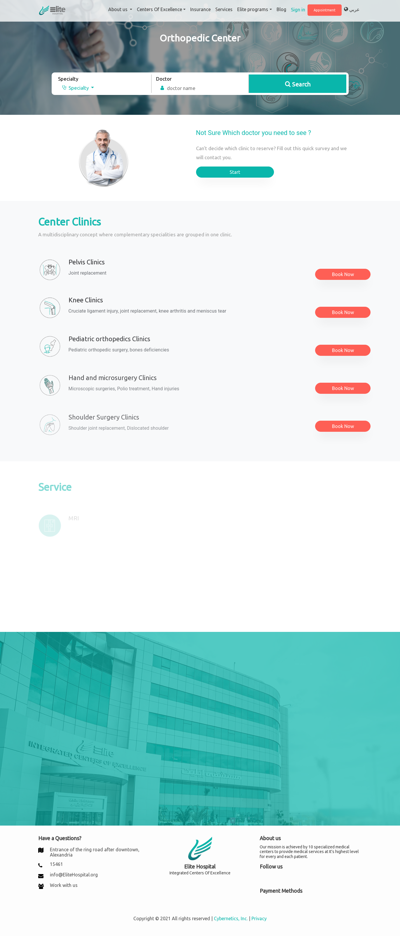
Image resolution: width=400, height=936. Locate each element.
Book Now (343, 274)
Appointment (325, 10)
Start (235, 172)
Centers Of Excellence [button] (159, 9)
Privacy (259, 918)
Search (297, 84)
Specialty (68, 79)
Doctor (164, 79)
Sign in (298, 9)
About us (118, 9)
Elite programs (252, 9)
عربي (352, 9)
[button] (76, 88)
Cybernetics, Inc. (231, 918)
